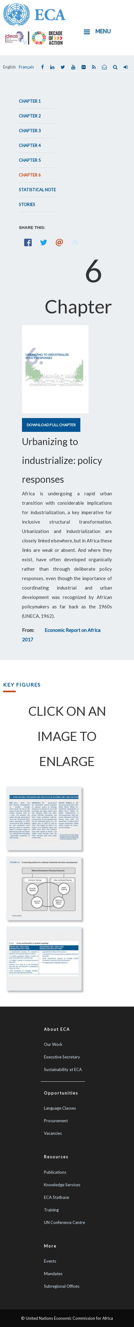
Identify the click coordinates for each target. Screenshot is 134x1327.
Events (50, 1261)
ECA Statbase (56, 1197)
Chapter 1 (30, 101)
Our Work (53, 1044)
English (9, 66)
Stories (27, 204)
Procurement (56, 1120)
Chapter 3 (30, 130)
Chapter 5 (30, 160)
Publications (55, 1172)
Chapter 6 (30, 174)
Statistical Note (37, 189)
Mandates (53, 1273)
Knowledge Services (62, 1184)
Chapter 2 (30, 115)
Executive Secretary (62, 1056)
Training (51, 1209)
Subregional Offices (61, 1286)
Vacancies (53, 1133)
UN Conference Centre (64, 1222)
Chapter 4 (30, 145)
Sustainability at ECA (63, 1069)
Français (26, 66)
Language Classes (60, 1108)
